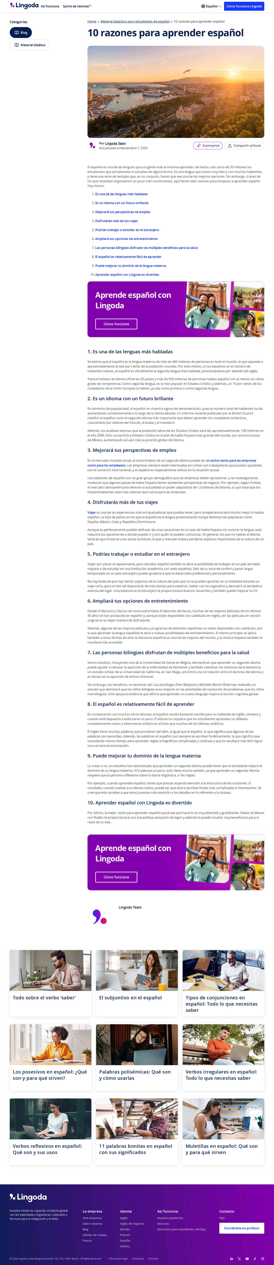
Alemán (125, 1229)
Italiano (125, 1246)
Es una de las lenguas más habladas (121, 194)
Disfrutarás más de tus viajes (116, 221)
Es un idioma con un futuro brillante (121, 203)
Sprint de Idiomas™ (77, 6)
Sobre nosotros (92, 1224)
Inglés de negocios (132, 1224)
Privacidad (138, 1259)
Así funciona (50, 6)
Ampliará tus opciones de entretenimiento (126, 239)
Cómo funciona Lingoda (244, 6)
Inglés (124, 1218)
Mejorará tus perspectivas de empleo (122, 212)
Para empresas (92, 1218)
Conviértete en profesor (242, 1228)
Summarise (207, 145)
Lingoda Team (115, 143)
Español (125, 1240)
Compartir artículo (244, 145)
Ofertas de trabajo (95, 1235)
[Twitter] (239, 1259)
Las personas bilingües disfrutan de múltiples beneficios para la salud (146, 248)
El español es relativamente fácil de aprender (128, 257)
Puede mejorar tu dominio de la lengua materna (130, 266)
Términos (153, 1259)
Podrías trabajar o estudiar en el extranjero (127, 230)
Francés (125, 1235)
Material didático (30, 45)
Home (92, 21)
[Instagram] (263, 1259)
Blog (20, 32)
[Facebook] (255, 1259)
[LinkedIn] (232, 1259)
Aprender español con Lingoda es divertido (127, 274)
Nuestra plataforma (170, 1218)
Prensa (87, 1240)
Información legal (118, 1259)
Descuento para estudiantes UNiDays (181, 1229)
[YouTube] (247, 1259)
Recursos (163, 1224)
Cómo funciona (116, 324)
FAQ (222, 1218)
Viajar (92, 512)
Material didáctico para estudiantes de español (135, 21)
